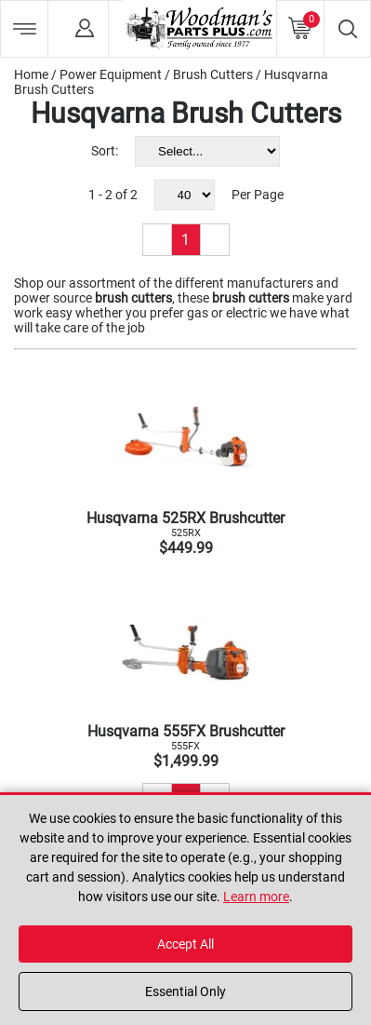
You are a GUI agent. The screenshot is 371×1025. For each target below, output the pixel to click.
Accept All (185, 944)
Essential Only (185, 991)
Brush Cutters (213, 74)
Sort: (104, 150)
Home (31, 74)
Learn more (256, 896)
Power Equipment (111, 74)
